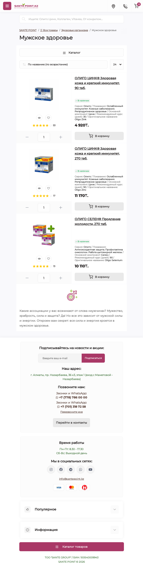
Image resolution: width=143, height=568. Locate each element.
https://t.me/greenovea (70, 469)
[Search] (23, 19)
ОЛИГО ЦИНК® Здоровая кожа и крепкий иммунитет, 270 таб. (97, 153)
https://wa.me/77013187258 (80, 469)
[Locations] (113, 6)
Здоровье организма (74, 30)
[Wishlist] (48, 118)
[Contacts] (125, 6)
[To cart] (99, 136)
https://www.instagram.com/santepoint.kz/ (51, 469)
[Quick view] (39, 118)
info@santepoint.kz (71, 478)
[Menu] (7, 6)
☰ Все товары (49, 30)
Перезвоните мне (71, 411)
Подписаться (93, 358)
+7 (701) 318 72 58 (73, 406)
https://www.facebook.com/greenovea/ (61, 469)
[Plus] (60, 137)
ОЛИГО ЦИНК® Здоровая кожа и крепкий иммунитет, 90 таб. (97, 83)
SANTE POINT (28, 30)
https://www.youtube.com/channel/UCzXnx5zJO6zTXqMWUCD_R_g (90, 469)
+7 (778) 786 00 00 (73, 397)
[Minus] (27, 137)
